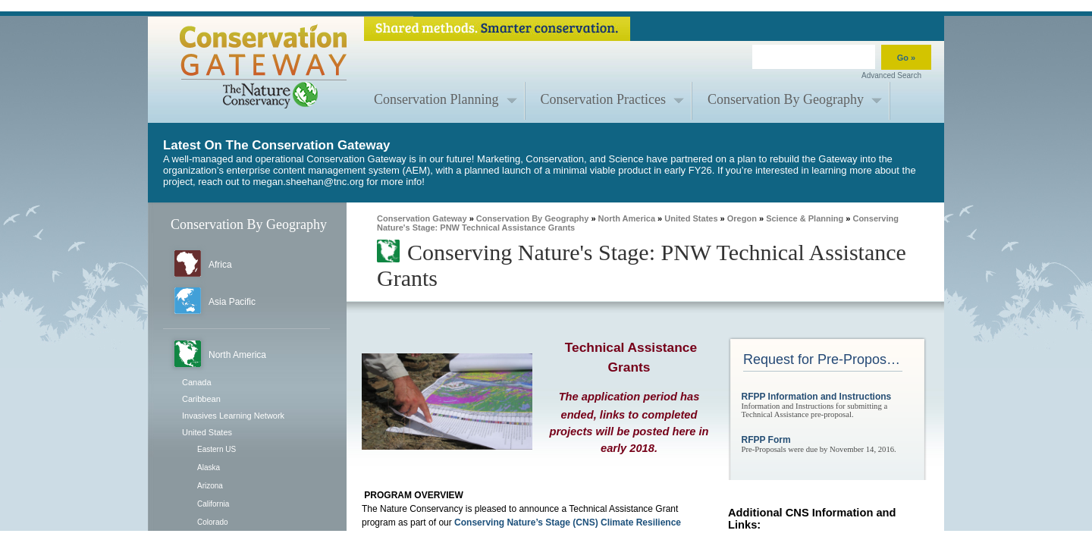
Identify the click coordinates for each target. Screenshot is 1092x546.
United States (207, 432)
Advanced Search (891, 75)
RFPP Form (766, 440)
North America (237, 355)
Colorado (212, 522)
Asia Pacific (232, 302)
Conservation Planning (436, 99)
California (213, 504)
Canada (197, 382)
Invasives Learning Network (233, 415)
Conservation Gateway (422, 218)
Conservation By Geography (786, 99)
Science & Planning (804, 218)
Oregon (742, 218)
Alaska (208, 467)
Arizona (210, 486)
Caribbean (201, 398)
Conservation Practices (603, 99)
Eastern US (216, 449)
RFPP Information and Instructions (817, 396)
